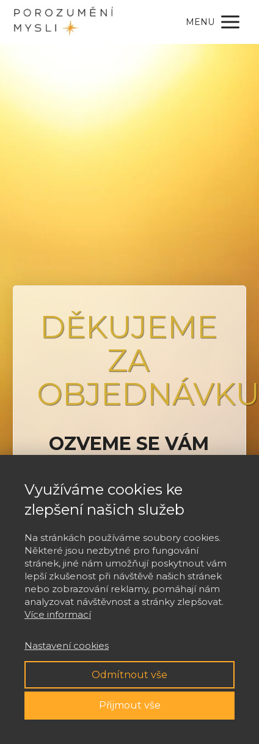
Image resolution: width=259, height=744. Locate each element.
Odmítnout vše (129, 675)
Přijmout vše (130, 705)
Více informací (57, 614)
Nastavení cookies (66, 645)
